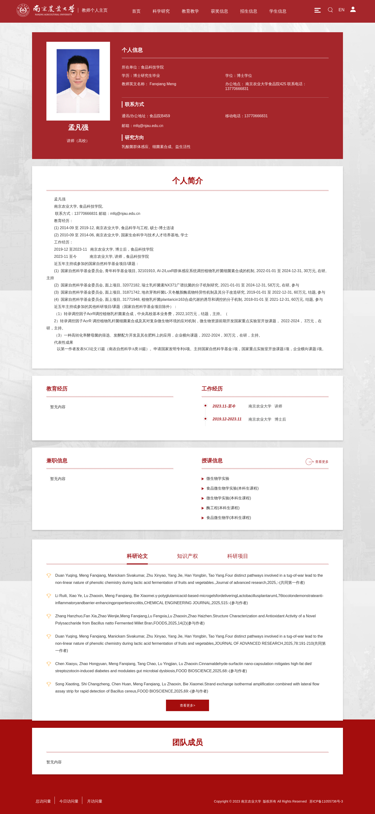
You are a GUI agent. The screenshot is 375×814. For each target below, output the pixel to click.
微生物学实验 (217, 478)
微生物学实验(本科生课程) (228, 498)
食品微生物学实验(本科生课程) (232, 488)
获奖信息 (219, 11)
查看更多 (322, 462)
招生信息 (248, 11)
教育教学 (190, 11)
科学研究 (161, 11)
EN (341, 9)
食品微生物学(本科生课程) (228, 518)
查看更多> (187, 705)
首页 (136, 11)
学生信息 (278, 11)
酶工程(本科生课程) (223, 508)
